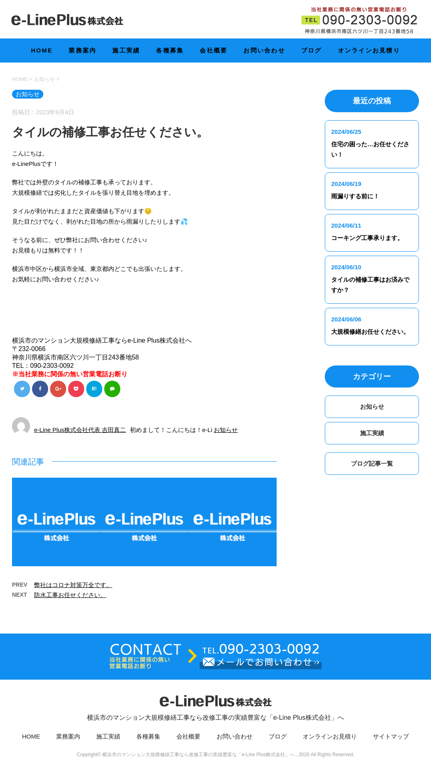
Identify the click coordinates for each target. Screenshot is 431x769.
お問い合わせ (264, 50)
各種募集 (170, 50)
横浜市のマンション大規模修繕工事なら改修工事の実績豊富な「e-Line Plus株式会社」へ (215, 706)
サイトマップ (391, 737)
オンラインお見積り (369, 50)
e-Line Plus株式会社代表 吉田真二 (80, 430)
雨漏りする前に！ (355, 196)
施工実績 (126, 50)
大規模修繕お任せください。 (370, 331)
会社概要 (213, 50)
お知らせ (226, 430)
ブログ (311, 50)
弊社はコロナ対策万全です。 (73, 585)
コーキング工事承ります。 (367, 237)
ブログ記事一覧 (372, 463)
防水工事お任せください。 (70, 595)
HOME (42, 50)
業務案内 (82, 50)
